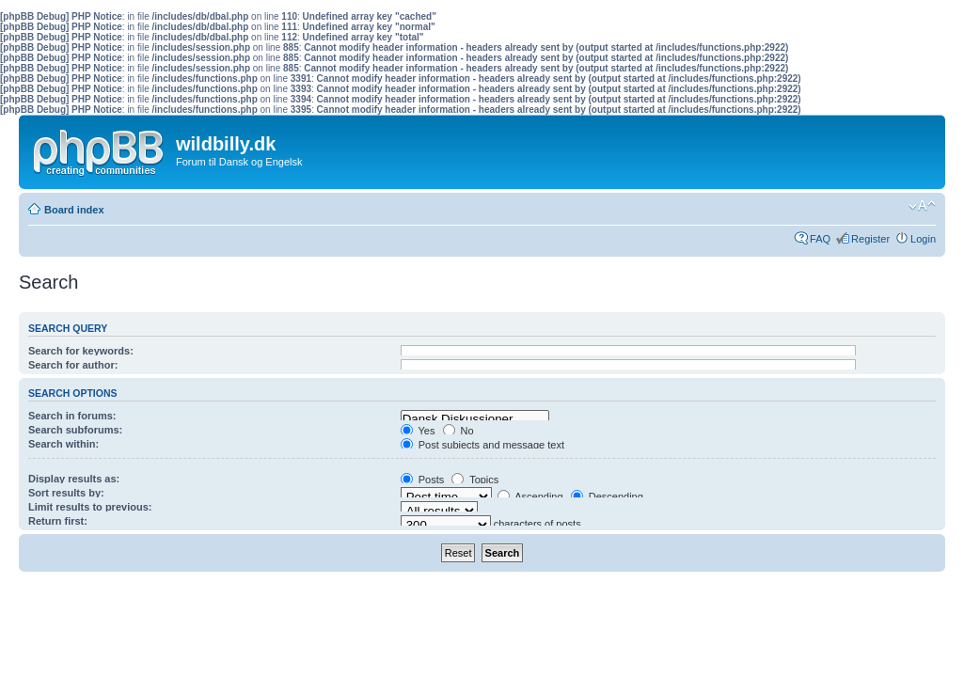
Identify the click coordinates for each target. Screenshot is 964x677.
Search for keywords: (81, 350)
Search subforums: (75, 429)
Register (870, 238)
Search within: (63, 443)
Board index (74, 209)
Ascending (530, 496)
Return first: (57, 521)
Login (923, 238)
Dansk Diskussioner (475, 419)
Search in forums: (72, 415)
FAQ (820, 238)
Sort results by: (66, 492)
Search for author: (73, 364)
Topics (474, 479)
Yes (418, 430)
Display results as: (73, 478)
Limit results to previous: (89, 506)
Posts (423, 479)
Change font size (922, 205)
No (458, 430)
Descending (607, 496)
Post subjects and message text (482, 444)
